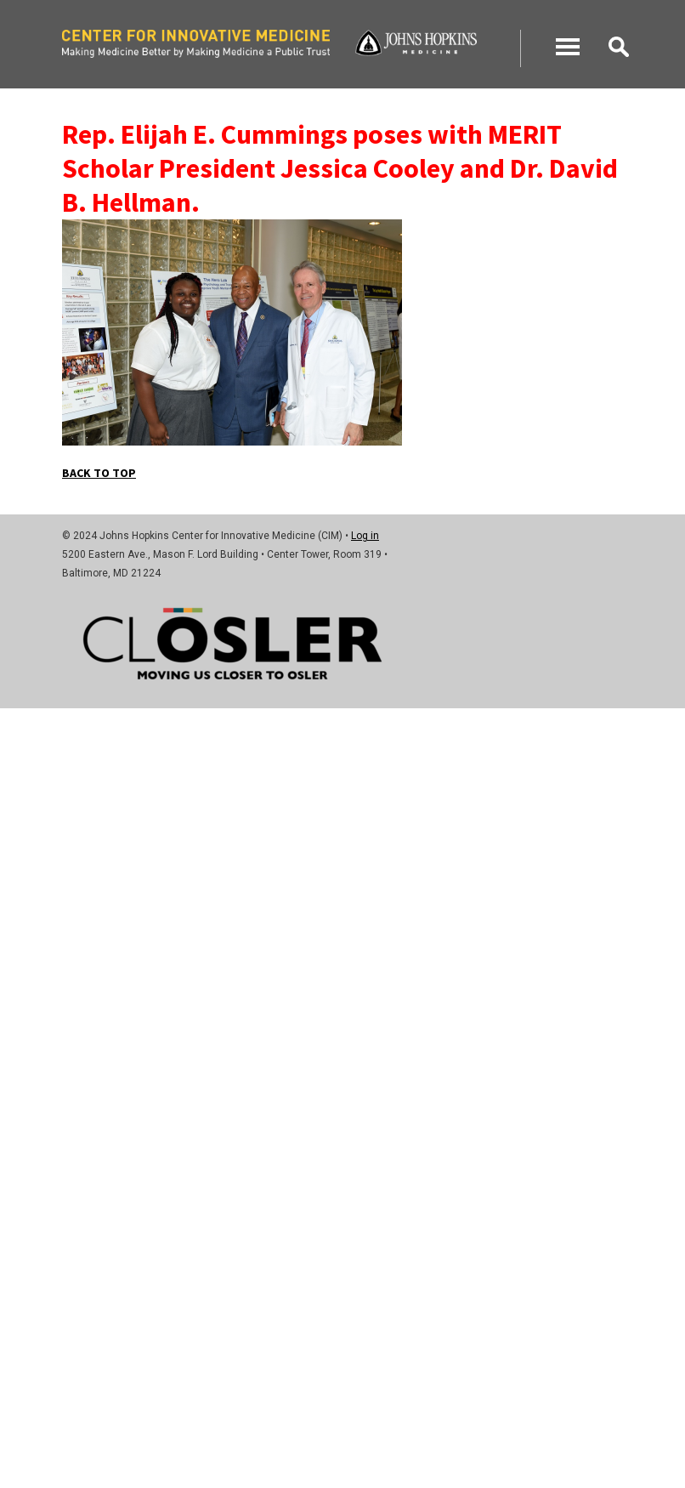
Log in (365, 536)
